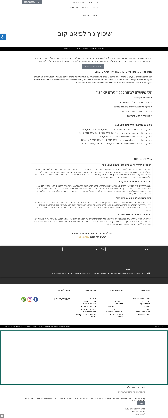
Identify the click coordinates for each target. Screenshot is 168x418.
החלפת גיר (119, 304)
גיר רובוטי (146, 301)
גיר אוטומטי (119, 301)
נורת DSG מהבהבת (89, 306)
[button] (91, 165)
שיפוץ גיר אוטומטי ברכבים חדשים (111, 314)
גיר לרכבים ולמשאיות (115, 311)
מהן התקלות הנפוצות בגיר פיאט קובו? (135, 181)
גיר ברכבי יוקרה (117, 309)
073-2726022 (62, 299)
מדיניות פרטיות (144, 314)
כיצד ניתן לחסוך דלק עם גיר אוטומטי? (86, 315)
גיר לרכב (96, 7)
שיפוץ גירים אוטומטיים (142, 299)
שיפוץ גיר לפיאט (81, 48)
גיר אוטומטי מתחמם (89, 309)
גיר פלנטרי (93, 299)
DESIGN (158, 326)
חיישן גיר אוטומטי (90, 304)
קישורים (147, 306)
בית (98, 2)
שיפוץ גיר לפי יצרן (92, 48)
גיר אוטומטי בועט (90, 311)
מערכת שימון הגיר (90, 301)
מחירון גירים (73, 7)
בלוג (95, 15)
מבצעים (85, 7)
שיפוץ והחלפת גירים (76, 2)
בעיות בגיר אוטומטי (116, 306)
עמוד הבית (101, 48)
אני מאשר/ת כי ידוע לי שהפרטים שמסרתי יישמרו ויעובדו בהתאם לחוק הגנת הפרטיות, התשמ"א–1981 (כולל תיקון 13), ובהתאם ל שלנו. (99, 274)
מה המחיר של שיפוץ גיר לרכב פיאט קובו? (133, 214)
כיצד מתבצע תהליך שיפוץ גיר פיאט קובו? (133, 198)
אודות (90, 2)
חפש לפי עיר (145, 304)
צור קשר (86, 15)
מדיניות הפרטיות (60, 274)
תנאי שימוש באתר (143, 311)
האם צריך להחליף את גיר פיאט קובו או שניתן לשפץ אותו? (126, 165)
